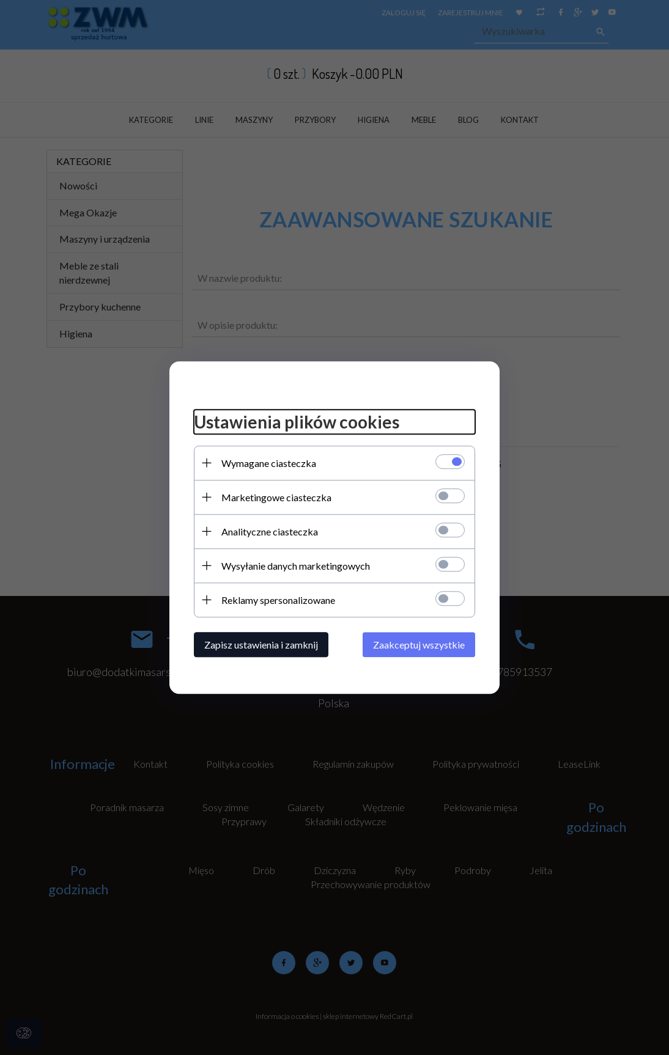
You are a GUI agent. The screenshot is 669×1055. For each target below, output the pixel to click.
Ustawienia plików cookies (296, 421)
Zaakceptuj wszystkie (419, 644)
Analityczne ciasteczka (269, 531)
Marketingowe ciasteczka (276, 497)
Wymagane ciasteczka (268, 463)
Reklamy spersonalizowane (278, 600)
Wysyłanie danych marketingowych (295, 566)
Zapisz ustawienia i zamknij (261, 644)
